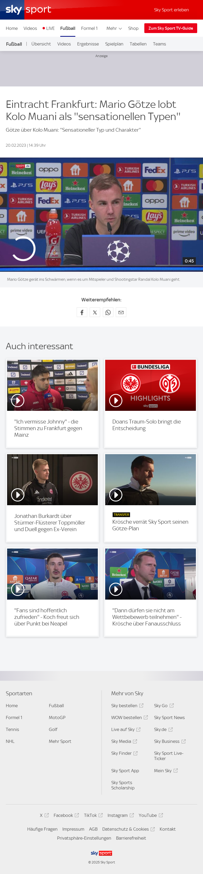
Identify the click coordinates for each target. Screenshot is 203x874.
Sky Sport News (169, 717)
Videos (30, 28)
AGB (93, 829)
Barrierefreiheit (131, 838)
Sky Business (169, 742)
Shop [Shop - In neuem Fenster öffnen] (133, 28)
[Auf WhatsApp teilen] (108, 312)
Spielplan (114, 44)
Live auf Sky (125, 730)
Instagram (120, 816)
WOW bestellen (128, 718)
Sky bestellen (126, 706)
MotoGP (57, 717)
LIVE (50, 28)
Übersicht (41, 44)
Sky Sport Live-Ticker (168, 756)
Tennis (12, 729)
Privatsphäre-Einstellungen (84, 838)
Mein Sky (165, 771)
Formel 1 (89, 28)
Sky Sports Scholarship (123, 785)
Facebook (65, 816)
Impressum (73, 829)
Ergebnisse (88, 44)
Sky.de (162, 730)
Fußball (67, 28)
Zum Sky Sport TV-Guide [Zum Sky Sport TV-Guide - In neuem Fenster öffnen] (171, 28)
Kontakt (168, 829)
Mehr (115, 28)
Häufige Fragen (42, 829)
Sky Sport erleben (171, 9)
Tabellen (138, 44)
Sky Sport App (125, 770)
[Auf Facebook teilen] (82, 312)
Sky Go (163, 706)
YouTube (150, 816)
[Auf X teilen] (95, 312)
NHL (10, 741)
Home (12, 28)
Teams (159, 44)
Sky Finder (123, 754)
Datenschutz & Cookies (127, 830)
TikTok (92, 816)
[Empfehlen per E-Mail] (121, 312)
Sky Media (123, 742)
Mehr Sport (60, 741)
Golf (53, 729)
